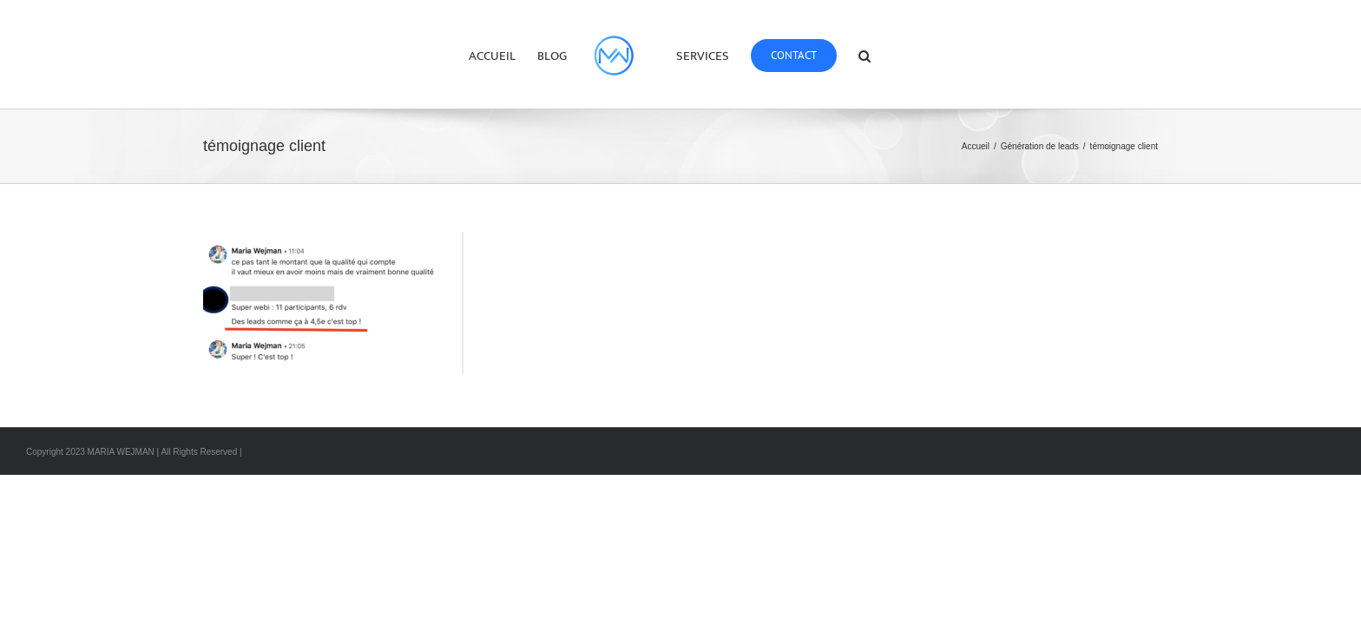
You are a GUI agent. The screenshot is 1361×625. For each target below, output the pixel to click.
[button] (912, 54)
